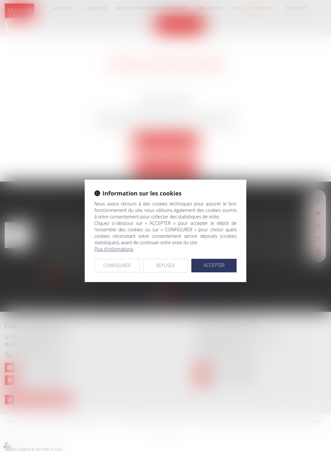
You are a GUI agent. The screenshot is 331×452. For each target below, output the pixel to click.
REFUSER (165, 265)
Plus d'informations (113, 249)
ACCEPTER (213, 265)
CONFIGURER (117, 265)
